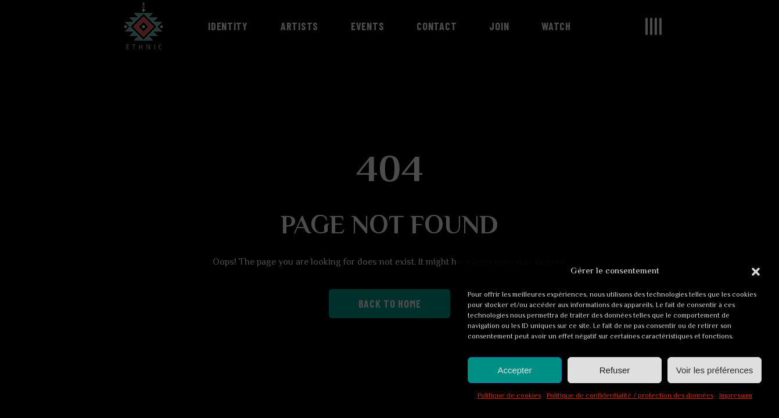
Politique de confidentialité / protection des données (630, 396)
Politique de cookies (509, 396)
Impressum (735, 396)
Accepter (514, 370)
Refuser (614, 370)
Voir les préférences (714, 370)
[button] (756, 272)
